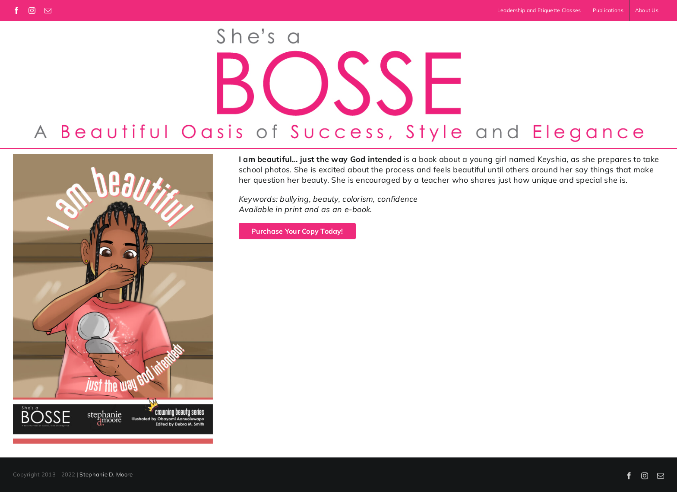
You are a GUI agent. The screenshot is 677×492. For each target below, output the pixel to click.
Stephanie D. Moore (106, 474)
